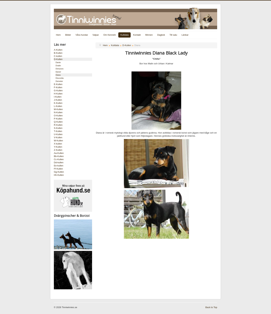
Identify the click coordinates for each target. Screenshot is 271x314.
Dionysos (59, 69)
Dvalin (58, 66)
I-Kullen (57, 96)
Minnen (149, 35)
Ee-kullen (58, 165)
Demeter (59, 81)
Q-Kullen (58, 121)
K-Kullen (58, 103)
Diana (58, 75)
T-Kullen (58, 131)
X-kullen (58, 143)
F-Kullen (58, 87)
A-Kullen (58, 50)
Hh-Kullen (59, 175)
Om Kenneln (109, 35)
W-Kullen (58, 140)
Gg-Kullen (59, 172)
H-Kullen (58, 93)
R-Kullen (58, 125)
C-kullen (58, 56)
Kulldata (124, 35)
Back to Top (211, 307)
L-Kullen (58, 106)
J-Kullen (58, 100)
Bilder (68, 35)
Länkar (185, 35)
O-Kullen (58, 115)
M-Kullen (58, 109)
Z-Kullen (58, 150)
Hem (58, 35)
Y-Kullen (58, 147)
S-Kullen (58, 128)
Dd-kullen (58, 162)
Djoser (58, 72)
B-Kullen (58, 53)
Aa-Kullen (59, 153)
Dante (58, 62)
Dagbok (161, 35)
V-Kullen (58, 137)
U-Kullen (58, 134)
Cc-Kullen (59, 159)
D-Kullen (58, 59)
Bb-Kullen (59, 156)
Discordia (60, 78)
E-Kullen (58, 84)
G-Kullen (58, 90)
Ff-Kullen (58, 168)
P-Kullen (58, 118)
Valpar (95, 35)
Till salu (173, 35)
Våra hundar (82, 35)
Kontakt (137, 35)
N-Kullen (58, 112)
